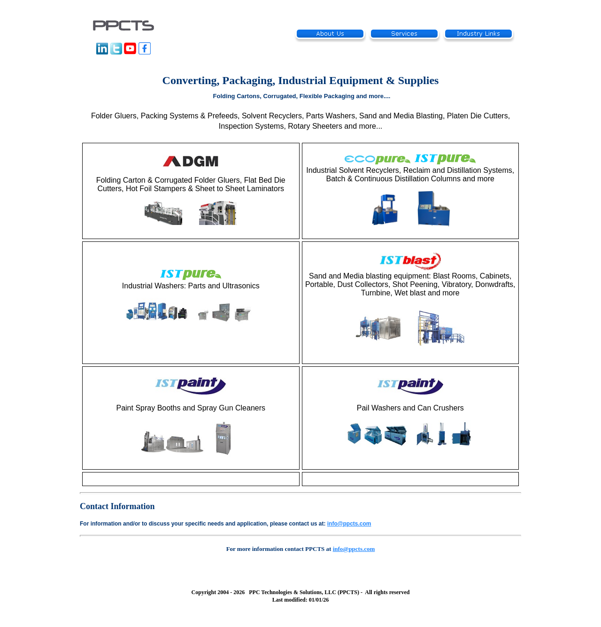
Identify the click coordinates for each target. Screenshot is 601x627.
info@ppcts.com (349, 523)
